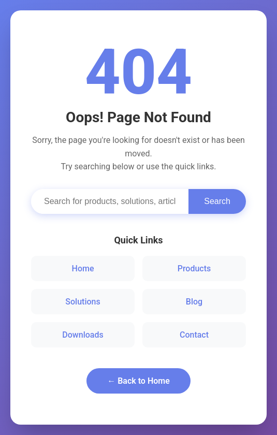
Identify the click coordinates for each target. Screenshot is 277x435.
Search (217, 201)
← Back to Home (138, 381)
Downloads (82, 335)
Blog (194, 302)
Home (83, 268)
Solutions (82, 302)
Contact (194, 335)
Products (194, 268)
